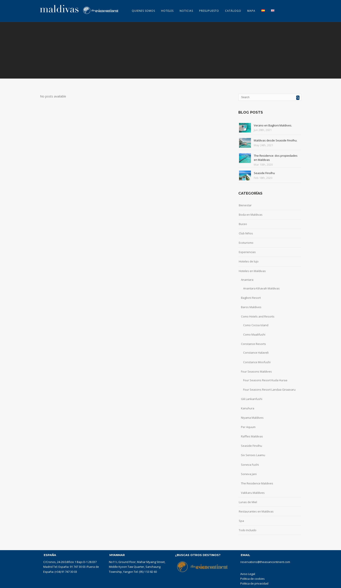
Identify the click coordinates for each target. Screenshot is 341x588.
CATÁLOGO (233, 11)
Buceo (243, 224)
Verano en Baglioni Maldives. (273, 125)
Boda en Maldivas (250, 215)
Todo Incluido (247, 530)
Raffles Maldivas (252, 436)
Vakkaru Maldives (253, 493)
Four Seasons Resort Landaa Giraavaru (269, 389)
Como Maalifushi (254, 334)
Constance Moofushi (257, 362)
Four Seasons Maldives (256, 371)
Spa (241, 521)
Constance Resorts (253, 344)
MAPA (251, 11)
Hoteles (167, 11)
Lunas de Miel (248, 502)
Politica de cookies (252, 579)
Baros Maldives (251, 307)
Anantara (247, 280)
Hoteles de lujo (249, 261)
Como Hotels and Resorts (257, 316)
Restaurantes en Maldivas (256, 511)
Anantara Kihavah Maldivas (261, 288)
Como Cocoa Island (255, 325)
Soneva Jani (249, 474)
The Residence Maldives (257, 483)
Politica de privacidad (254, 583)
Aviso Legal (247, 574)
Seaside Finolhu (264, 173)
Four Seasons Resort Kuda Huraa (265, 380)
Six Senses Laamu (253, 455)
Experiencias (247, 252)
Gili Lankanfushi (251, 399)
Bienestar (245, 205)
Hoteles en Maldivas (252, 271)
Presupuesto (209, 11)
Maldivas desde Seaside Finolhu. (275, 140)
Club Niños (246, 233)
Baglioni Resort (251, 298)
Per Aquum (248, 427)
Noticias (186, 11)
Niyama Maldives (252, 418)
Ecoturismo (246, 243)
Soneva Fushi (250, 465)
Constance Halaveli (256, 352)
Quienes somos (143, 11)
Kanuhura (247, 408)
